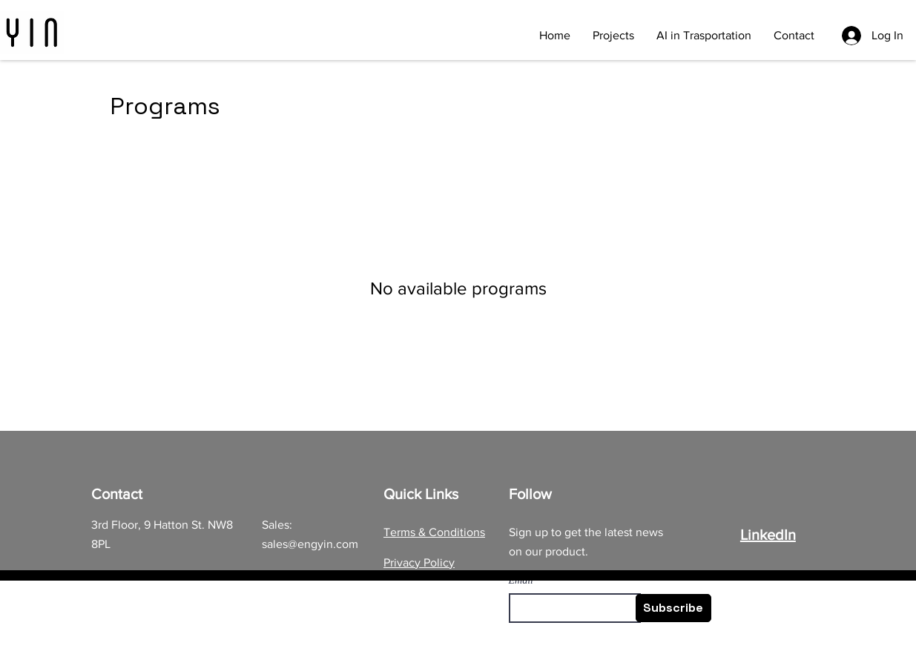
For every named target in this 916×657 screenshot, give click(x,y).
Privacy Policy (419, 562)
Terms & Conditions (434, 532)
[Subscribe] (673, 608)
